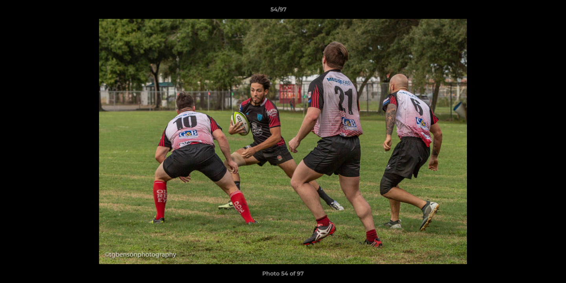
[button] (533, 11)
